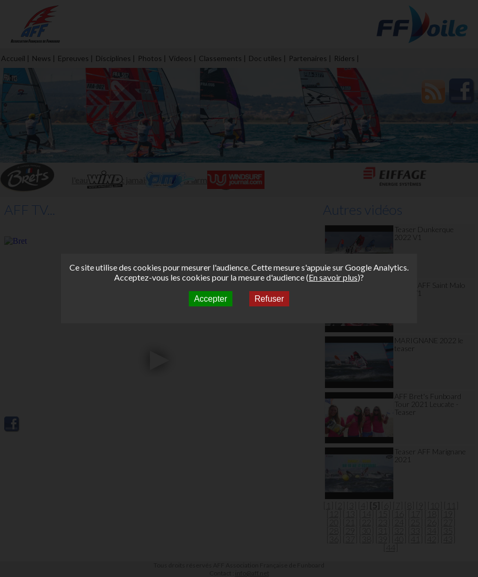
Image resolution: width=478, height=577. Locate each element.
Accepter (210, 298)
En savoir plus (333, 277)
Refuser (269, 298)
